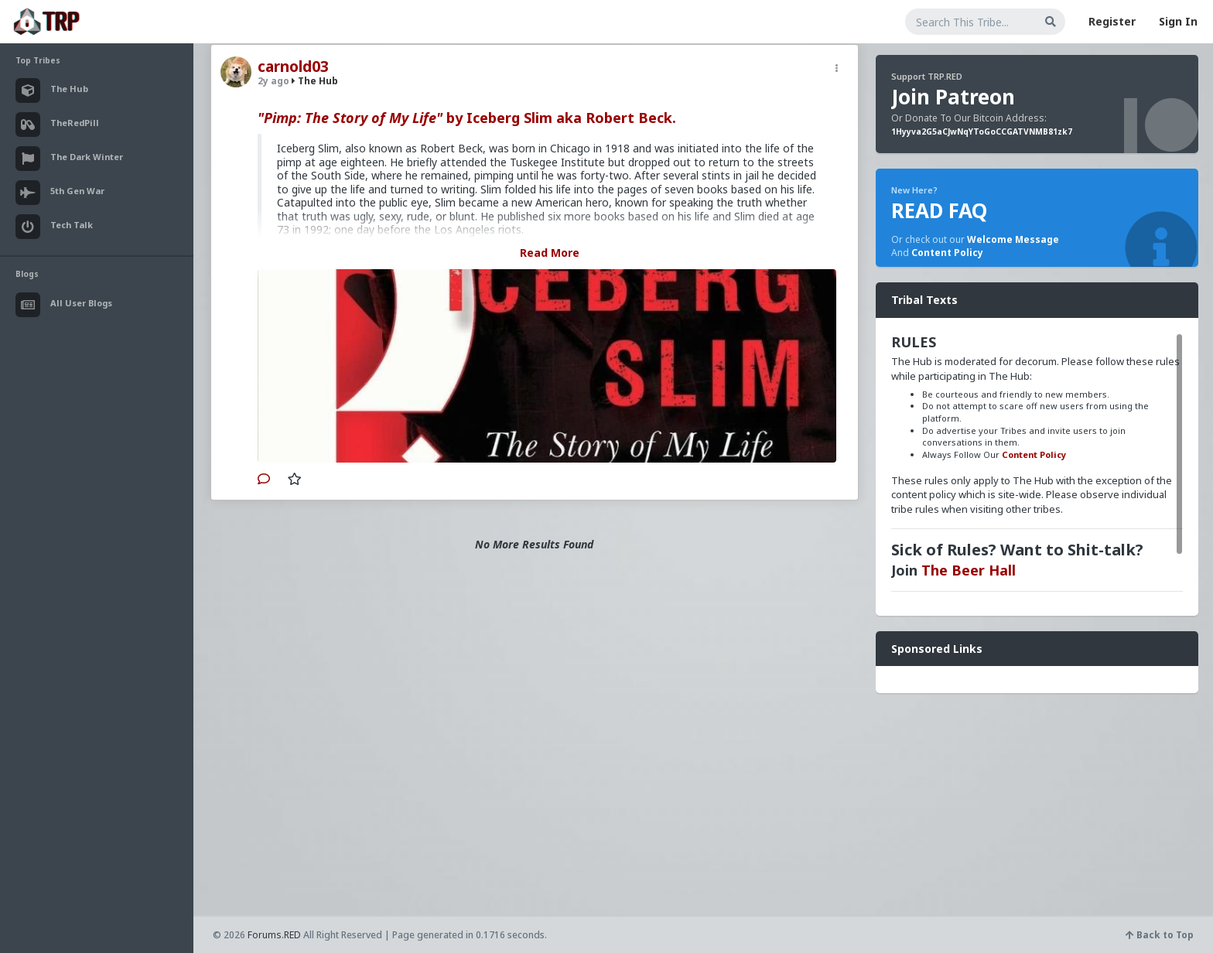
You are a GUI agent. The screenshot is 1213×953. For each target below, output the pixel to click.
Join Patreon (953, 97)
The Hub (315, 80)
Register (1112, 21)
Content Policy (947, 252)
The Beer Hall (968, 570)
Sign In (1178, 21)
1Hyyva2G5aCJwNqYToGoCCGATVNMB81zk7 (981, 131)
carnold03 (293, 66)
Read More (549, 252)
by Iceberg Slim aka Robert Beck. (467, 117)
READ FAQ (939, 210)
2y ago (273, 80)
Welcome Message (1013, 239)
